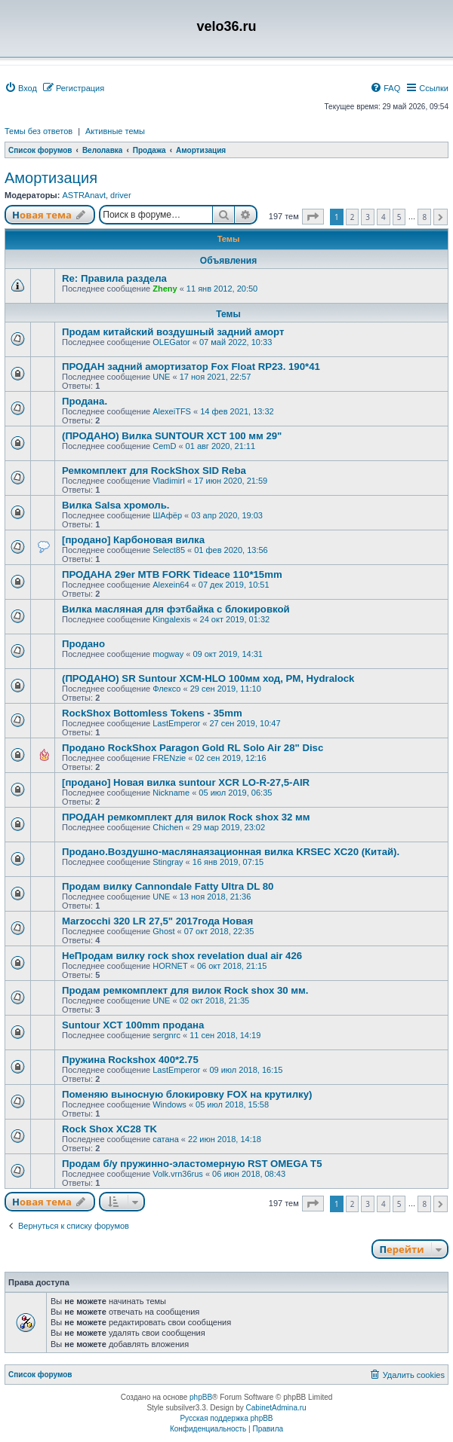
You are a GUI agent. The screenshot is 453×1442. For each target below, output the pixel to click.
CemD (164, 446)
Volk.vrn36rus (178, 1173)
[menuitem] (21, 88)
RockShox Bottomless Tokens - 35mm (152, 713)
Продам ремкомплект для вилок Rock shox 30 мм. (185, 990)
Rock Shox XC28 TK (109, 1129)
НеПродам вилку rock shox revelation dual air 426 (182, 955)
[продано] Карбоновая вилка (133, 539)
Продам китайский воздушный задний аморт (173, 332)
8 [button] (424, 217)
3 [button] (367, 217)
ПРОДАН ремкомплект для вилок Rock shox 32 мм (186, 817)
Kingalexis (171, 619)
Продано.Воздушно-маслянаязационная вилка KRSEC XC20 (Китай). (230, 851)
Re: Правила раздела (114, 278)
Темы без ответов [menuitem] (38, 131)
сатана (166, 1139)
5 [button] (399, 217)
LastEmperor (176, 723)
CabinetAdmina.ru (276, 1408)
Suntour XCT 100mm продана (133, 1025)
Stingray (168, 861)
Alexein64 (171, 584)
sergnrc (166, 1035)
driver (120, 195)
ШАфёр (167, 515)
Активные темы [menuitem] (115, 131)
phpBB (201, 1397)
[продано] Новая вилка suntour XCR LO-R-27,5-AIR (186, 782)
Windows (169, 1104)
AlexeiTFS (172, 411)
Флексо (166, 688)
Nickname (171, 792)
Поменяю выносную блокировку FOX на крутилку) (187, 1094)
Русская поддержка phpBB (226, 1418)
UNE (161, 376)
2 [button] (352, 217)
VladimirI (169, 480)
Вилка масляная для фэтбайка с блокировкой (176, 609)
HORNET (170, 965)
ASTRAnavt (83, 195)
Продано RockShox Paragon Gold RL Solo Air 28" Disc (192, 747)
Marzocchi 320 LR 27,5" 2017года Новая (157, 921)
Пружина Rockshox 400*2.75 (130, 1059)
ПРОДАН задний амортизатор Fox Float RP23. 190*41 (191, 366)
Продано (83, 643)
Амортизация (51, 178)
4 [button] (383, 217)
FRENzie (169, 757)
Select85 (169, 549)
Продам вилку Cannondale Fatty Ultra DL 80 (167, 886)
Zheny (165, 288)
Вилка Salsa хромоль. (115, 505)
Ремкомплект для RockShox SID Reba (154, 470)
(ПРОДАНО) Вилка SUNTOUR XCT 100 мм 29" (172, 435)
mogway (168, 653)
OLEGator (171, 342)
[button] (313, 217)
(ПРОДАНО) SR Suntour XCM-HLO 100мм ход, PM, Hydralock (208, 678)
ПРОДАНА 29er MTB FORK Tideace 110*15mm (172, 574)
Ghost (163, 931)
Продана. (84, 401)
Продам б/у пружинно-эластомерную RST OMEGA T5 (192, 1163)
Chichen (168, 827)
